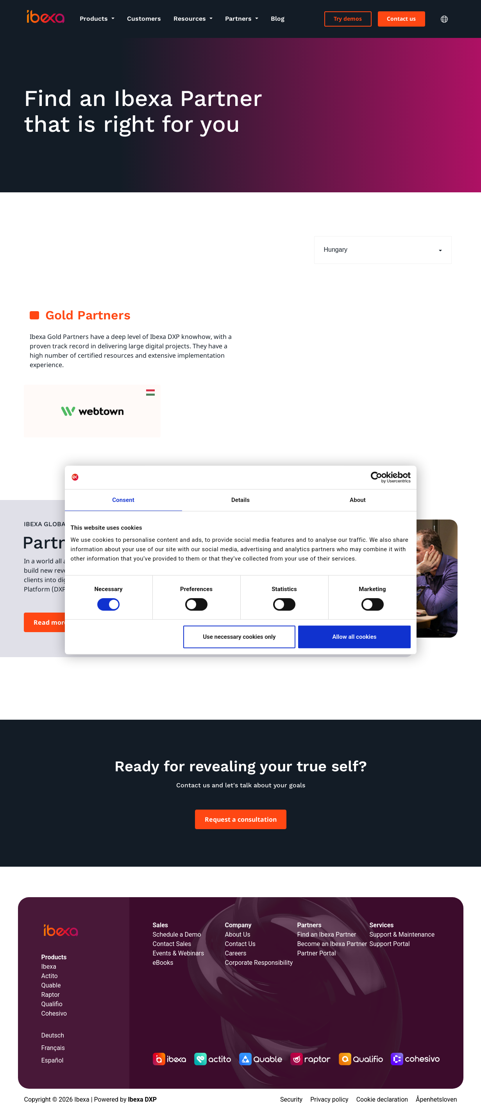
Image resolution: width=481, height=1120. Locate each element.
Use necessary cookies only (239, 636)
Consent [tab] (123, 500)
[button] (383, 250)
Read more (51, 622)
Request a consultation (241, 819)
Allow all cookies (354, 636)
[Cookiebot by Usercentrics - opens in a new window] (376, 477)
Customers (144, 18)
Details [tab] (240, 500)
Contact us (401, 18)
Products (95, 18)
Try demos (348, 18)
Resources (190, 18)
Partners (239, 18)
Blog (277, 18)
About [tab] (358, 500)
